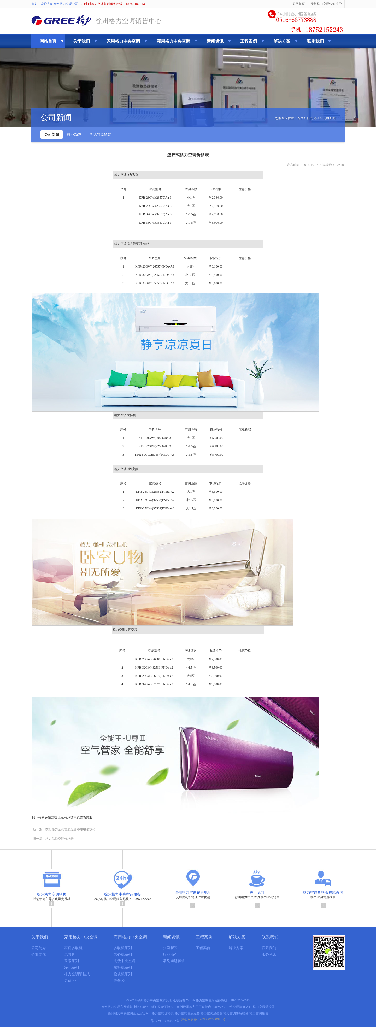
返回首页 (298, 4)
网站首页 (48, 41)
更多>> (70, 980)
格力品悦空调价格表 (59, 838)
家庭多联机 (73, 948)
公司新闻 (51, 134)
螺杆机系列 (123, 967)
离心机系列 (123, 954)
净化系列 (71, 967)
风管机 (69, 954)
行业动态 (74, 134)
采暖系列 (71, 961)
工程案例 (248, 41)
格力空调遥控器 (264, 1007)
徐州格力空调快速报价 (326, 4)
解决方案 (282, 41)
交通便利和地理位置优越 (193, 897)
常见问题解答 (100, 134)
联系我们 (315, 41)
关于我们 (81, 41)
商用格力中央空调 (173, 41)
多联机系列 (123, 948)
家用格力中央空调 (123, 41)
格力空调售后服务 (187, 1013)
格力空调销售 (258, 1013)
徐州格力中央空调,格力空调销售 (257, 897)
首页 (300, 118)
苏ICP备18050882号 (165, 1021)
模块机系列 (123, 974)
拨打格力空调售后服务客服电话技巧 (70, 829)
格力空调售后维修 (323, 897)
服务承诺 (269, 954)
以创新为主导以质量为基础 (51, 897)
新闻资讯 (215, 41)
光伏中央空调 (125, 961)
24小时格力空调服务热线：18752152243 (122, 897)
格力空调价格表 (163, 1013)
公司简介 (38, 948)
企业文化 (38, 954)
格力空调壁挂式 (77, 974)
